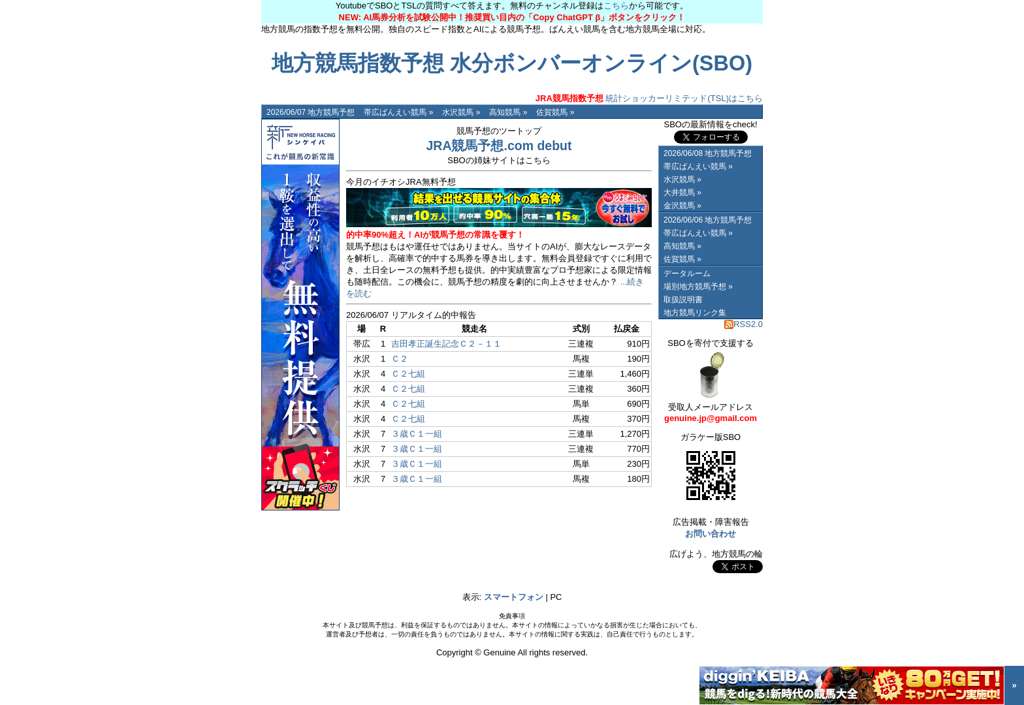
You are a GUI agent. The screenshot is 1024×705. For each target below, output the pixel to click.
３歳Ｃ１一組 (416, 434)
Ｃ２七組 (408, 374)
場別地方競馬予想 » (698, 286)
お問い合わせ (710, 534)
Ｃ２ (399, 359)
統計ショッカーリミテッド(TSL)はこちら (649, 98)
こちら (616, 5)
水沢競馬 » (461, 112)
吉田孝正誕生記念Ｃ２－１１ (446, 344)
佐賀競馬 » (555, 112)
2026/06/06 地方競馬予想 (708, 220)
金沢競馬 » (682, 205)
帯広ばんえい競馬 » (398, 112)
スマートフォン (513, 597)
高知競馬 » (508, 112)
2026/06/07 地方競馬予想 (310, 112)
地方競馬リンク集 (695, 312)
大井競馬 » (682, 192)
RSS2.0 (743, 324)
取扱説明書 (683, 299)
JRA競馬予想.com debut (498, 145)
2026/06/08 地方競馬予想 (708, 153)
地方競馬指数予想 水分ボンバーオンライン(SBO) (512, 63)
